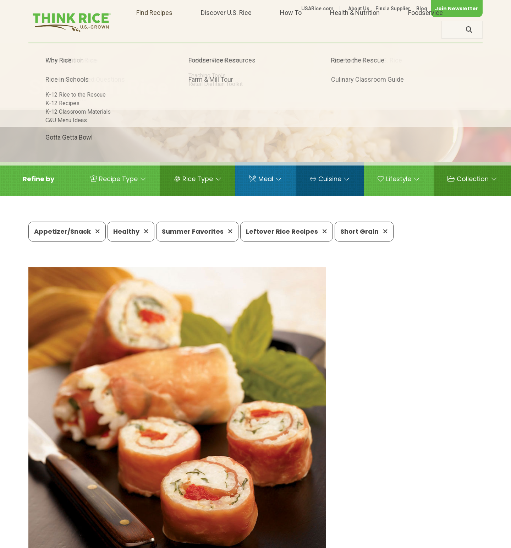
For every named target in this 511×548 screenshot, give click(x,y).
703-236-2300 (141, 518)
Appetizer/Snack (67, 231)
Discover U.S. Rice (226, 29)
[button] (38, 179)
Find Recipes (154, 29)
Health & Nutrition (355, 29)
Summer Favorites (197, 231)
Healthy (131, 231)
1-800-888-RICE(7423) (207, 518)
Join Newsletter (456, 8)
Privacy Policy (389, 539)
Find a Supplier (392, 8)
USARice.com (317, 8)
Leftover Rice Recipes (286, 231)
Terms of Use (462, 539)
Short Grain (364, 231)
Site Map (426, 539)
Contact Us (348, 539)
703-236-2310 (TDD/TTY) (289, 518)
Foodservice (425, 29)
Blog (421, 8)
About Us (358, 8)
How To (291, 29)
